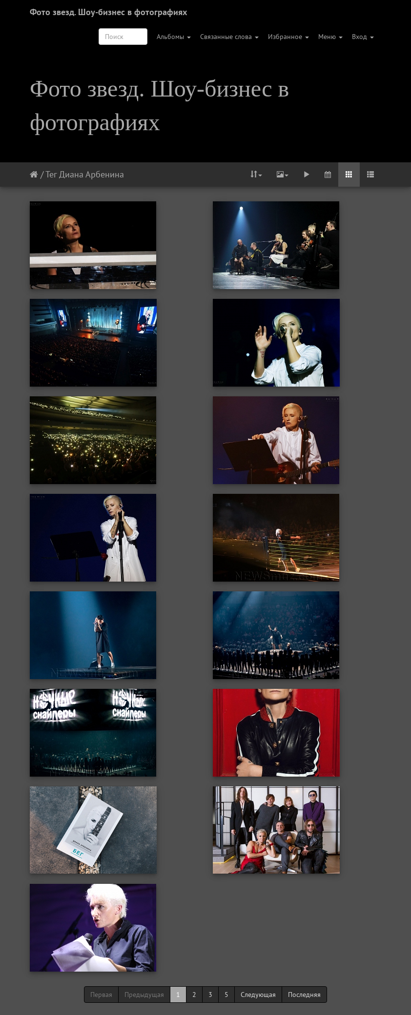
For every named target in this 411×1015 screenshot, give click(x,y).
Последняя (304, 994)
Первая (101, 994)
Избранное (288, 36)
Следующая (258, 994)
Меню (330, 36)
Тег (51, 174)
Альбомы (174, 36)
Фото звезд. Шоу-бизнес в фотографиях (108, 12)
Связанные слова (229, 36)
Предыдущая (144, 994)
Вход (363, 36)
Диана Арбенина (91, 174)
